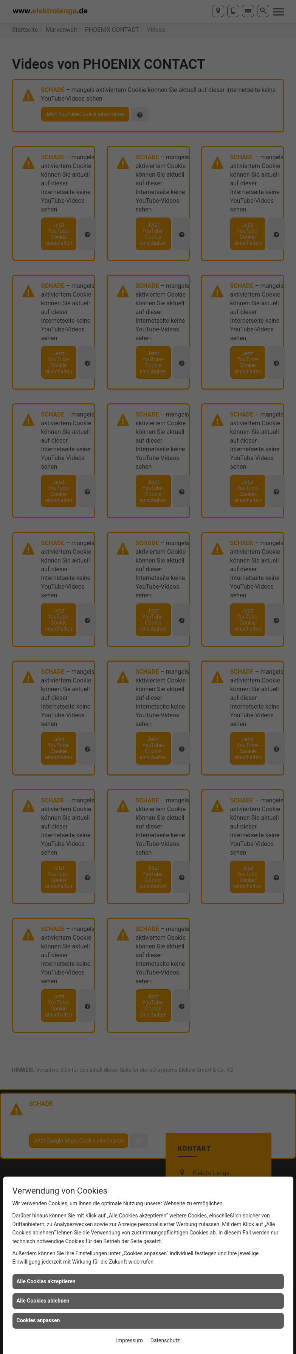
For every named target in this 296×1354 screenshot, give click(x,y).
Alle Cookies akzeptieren (46, 1281)
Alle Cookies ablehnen (43, 1301)
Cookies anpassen (38, 1320)
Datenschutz (165, 1340)
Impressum (129, 1340)
